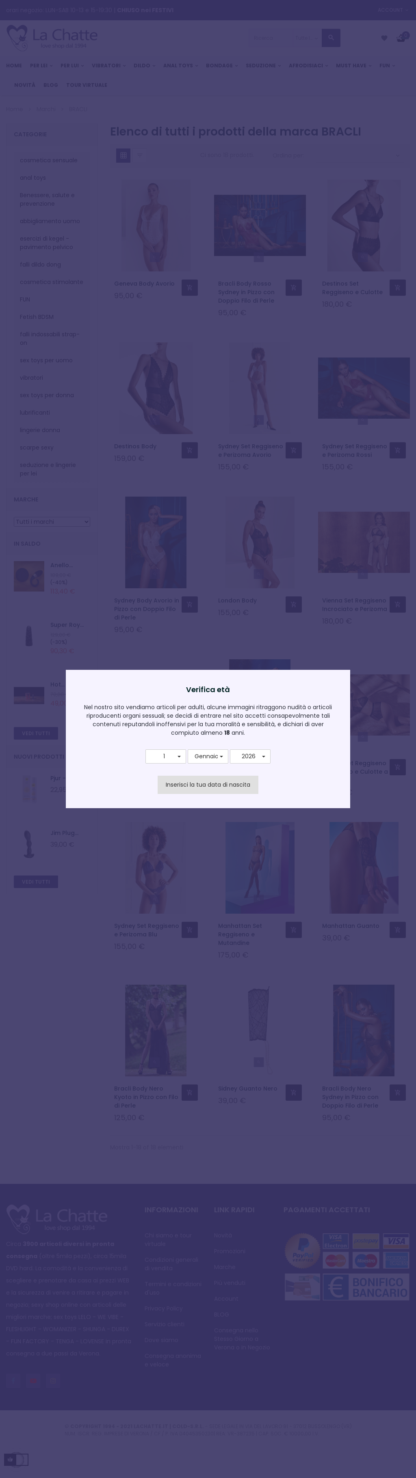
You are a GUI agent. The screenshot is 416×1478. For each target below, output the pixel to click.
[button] (165, 756)
